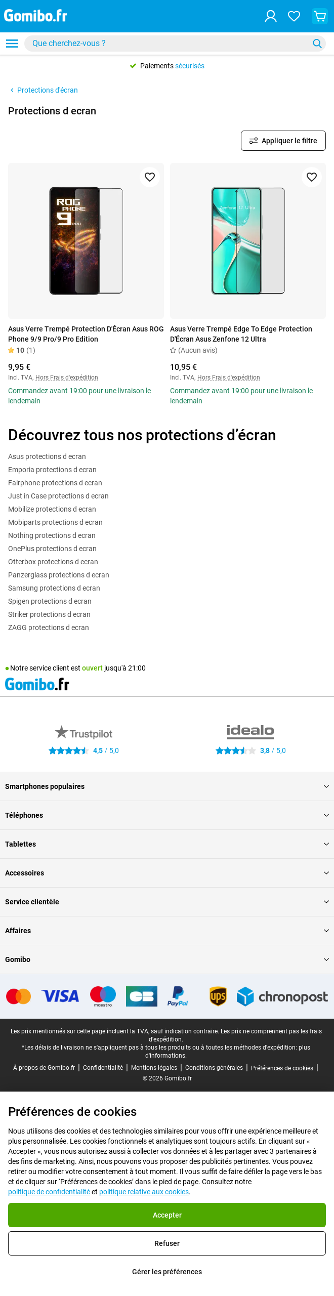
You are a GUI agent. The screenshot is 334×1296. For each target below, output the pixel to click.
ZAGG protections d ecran (48, 627)
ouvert (92, 668)
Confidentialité (103, 1067)
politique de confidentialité (49, 1192)
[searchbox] (168, 43)
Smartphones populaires (167, 786)
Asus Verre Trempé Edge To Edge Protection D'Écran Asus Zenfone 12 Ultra (241, 334)
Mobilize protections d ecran (52, 509)
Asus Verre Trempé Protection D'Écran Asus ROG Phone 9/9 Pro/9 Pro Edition (86, 334)
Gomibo (167, 959)
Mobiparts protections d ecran (55, 522)
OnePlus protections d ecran (52, 549)
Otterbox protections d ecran (53, 562)
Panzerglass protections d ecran (58, 575)
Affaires (167, 931)
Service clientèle (167, 902)
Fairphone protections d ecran (55, 483)
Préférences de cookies (282, 1068)
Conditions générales (214, 1067)
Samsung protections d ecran (54, 588)
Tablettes (167, 844)
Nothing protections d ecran (52, 535)
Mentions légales (154, 1067)
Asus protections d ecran (47, 456)
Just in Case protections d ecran (58, 496)
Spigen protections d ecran (50, 601)
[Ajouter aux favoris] (150, 177)
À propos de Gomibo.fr (44, 1067)
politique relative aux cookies (144, 1192)
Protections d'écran (43, 90)
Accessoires (167, 873)
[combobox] (175, 43)
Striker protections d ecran (49, 614)
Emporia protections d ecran (52, 470)
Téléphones (167, 815)
